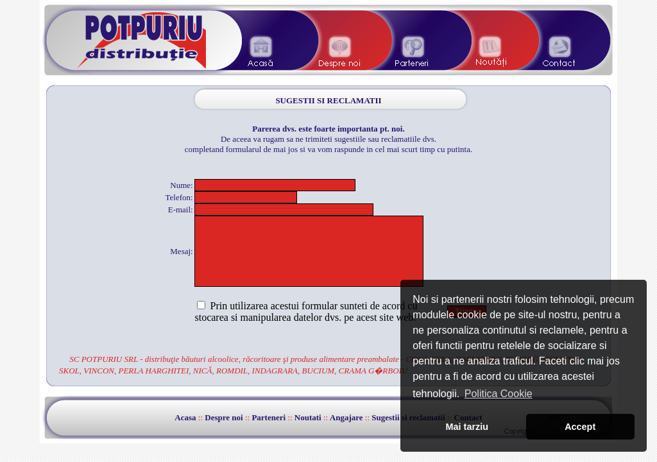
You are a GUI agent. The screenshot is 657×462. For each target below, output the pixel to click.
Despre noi (224, 417)
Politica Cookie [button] (499, 393)
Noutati (307, 417)
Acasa (185, 417)
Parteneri (269, 417)
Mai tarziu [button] (467, 427)
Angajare (346, 417)
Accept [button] (580, 427)
